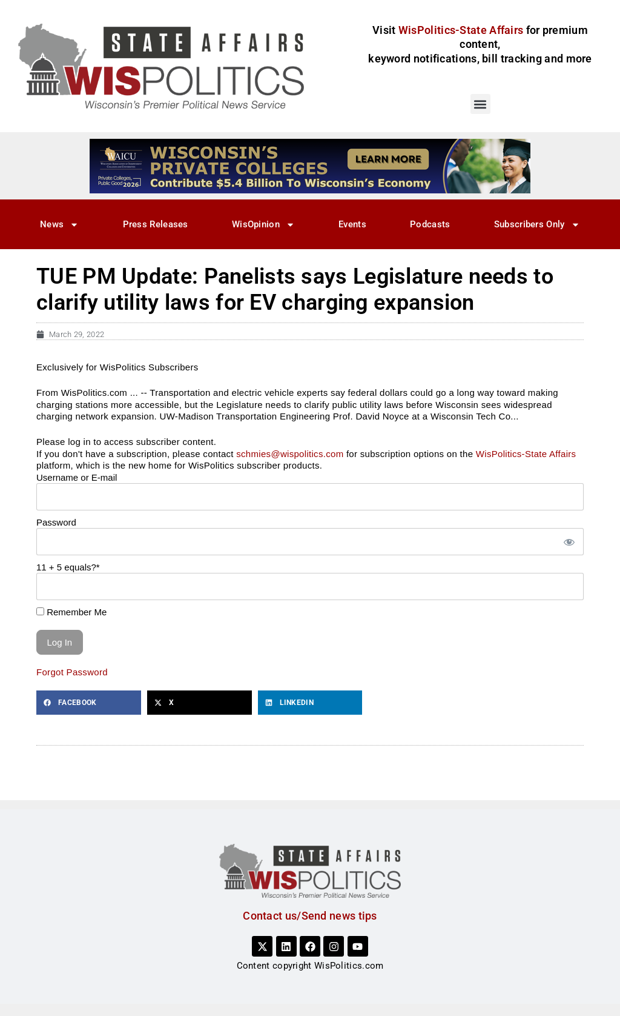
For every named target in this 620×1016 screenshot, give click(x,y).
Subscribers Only (537, 224)
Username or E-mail (76, 477)
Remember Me (71, 612)
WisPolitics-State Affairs (526, 454)
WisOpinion (263, 224)
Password (56, 522)
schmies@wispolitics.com (289, 454)
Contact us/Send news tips (310, 915)
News (59, 224)
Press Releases (155, 224)
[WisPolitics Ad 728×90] (310, 165)
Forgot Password (72, 672)
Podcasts (430, 224)
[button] (480, 104)
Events (352, 224)
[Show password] (568, 541)
